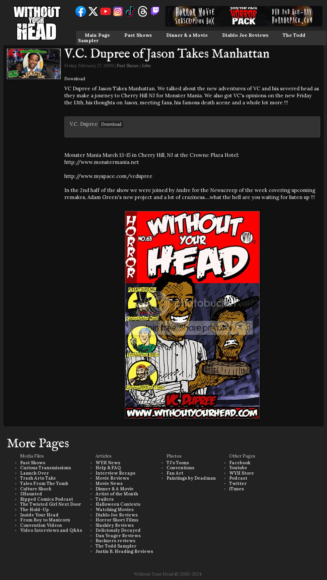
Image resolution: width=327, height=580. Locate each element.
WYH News (107, 463)
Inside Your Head (39, 515)
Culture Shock (35, 489)
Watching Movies (114, 509)
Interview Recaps (115, 473)
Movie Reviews (112, 478)
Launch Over (34, 473)
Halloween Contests (117, 504)
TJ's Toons (178, 463)
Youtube (238, 468)
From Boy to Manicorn (45, 520)
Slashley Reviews (114, 525)
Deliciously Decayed (118, 530)
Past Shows (138, 35)
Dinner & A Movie (114, 489)
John (146, 66)
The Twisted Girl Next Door (50, 504)
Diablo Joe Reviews (245, 35)
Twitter (238, 483)
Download (74, 79)
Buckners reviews (115, 541)
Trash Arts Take (38, 478)
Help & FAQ (108, 468)
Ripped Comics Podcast (46, 499)
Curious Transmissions (45, 468)
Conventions (180, 468)
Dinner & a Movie (187, 35)
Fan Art (175, 473)
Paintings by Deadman (191, 478)
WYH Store (241, 473)
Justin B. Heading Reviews (124, 551)
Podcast (238, 478)
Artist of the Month (116, 494)
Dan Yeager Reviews (118, 536)
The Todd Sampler (115, 546)
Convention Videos (41, 525)
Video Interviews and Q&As (51, 530)
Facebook (239, 463)
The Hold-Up (34, 509)
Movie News (109, 483)
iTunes (236, 489)
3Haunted (31, 494)
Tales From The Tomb (44, 483)
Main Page (97, 35)
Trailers (104, 499)
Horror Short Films (116, 520)
